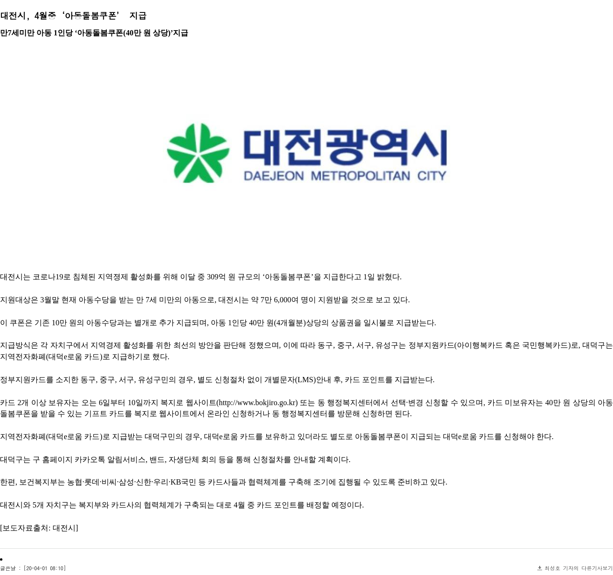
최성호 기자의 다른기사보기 (579, 568)
